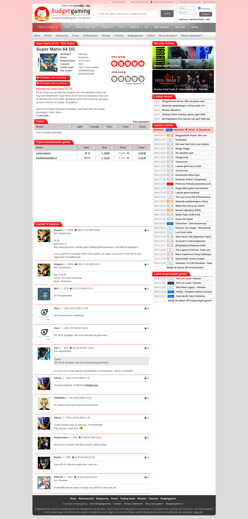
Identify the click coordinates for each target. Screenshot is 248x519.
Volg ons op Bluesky (140, 2)
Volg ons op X (119, 2)
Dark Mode (211, 2)
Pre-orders (162, 27)
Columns (119, 35)
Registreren (183, 19)
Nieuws (48, 35)
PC (147, 27)
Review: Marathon (171, 110)
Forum (75, 35)
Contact (151, 35)
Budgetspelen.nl (174, 503)
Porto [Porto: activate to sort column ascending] (125, 127)
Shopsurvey (62, 35)
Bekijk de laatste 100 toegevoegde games (189, 300)
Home (37, 35)
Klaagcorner (177, 157)
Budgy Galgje (178, 148)
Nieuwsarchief (86, 498)
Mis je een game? (168, 35)
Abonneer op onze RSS (190, 2)
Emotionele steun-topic (183, 175)
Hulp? (207, 19)
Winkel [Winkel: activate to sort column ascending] (39, 127)
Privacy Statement (133, 503)
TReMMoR (59, 398)
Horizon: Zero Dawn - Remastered (189, 228)
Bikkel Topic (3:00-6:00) (183, 214)
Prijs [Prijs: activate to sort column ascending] (109, 127)
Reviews (106, 35)
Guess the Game (180, 219)
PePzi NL (58, 477)
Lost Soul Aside (179, 232)
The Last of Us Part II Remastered (189, 197)
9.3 (87, 158)
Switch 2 (108, 27)
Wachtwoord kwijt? (196, 19)
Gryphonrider (61, 437)
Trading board (127, 498)
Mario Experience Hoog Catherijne (189, 254)
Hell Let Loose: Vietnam (188, 278)
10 (87, 153)
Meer (195, 27)
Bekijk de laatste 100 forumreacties (185, 267)
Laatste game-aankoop (183, 192)
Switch (135, 27)
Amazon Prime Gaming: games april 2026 (183, 114)
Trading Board (90, 35)
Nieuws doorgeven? (191, 35)
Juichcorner (177, 170)
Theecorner (177, 162)
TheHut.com (91, 385)
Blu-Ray (181, 27)
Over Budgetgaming (100, 503)
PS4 (122, 27)
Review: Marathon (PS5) (184, 210)
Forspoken (177, 140)
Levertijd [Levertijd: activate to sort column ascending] (94, 127)
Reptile (57, 457)
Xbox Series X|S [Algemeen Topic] (189, 236)
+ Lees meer (42, 115)
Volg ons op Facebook (163, 2)
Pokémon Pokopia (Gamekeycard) (189, 184)
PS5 (68, 27)
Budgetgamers (135, 35)
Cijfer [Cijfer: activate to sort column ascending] (80, 127)
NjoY (56, 288)
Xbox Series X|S (86, 27)
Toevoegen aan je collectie (52, 83)
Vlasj (56, 308)
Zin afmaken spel (180, 153)
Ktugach (58, 230)
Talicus (57, 378)
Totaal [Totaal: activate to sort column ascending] (142, 127)
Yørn (56, 348)
